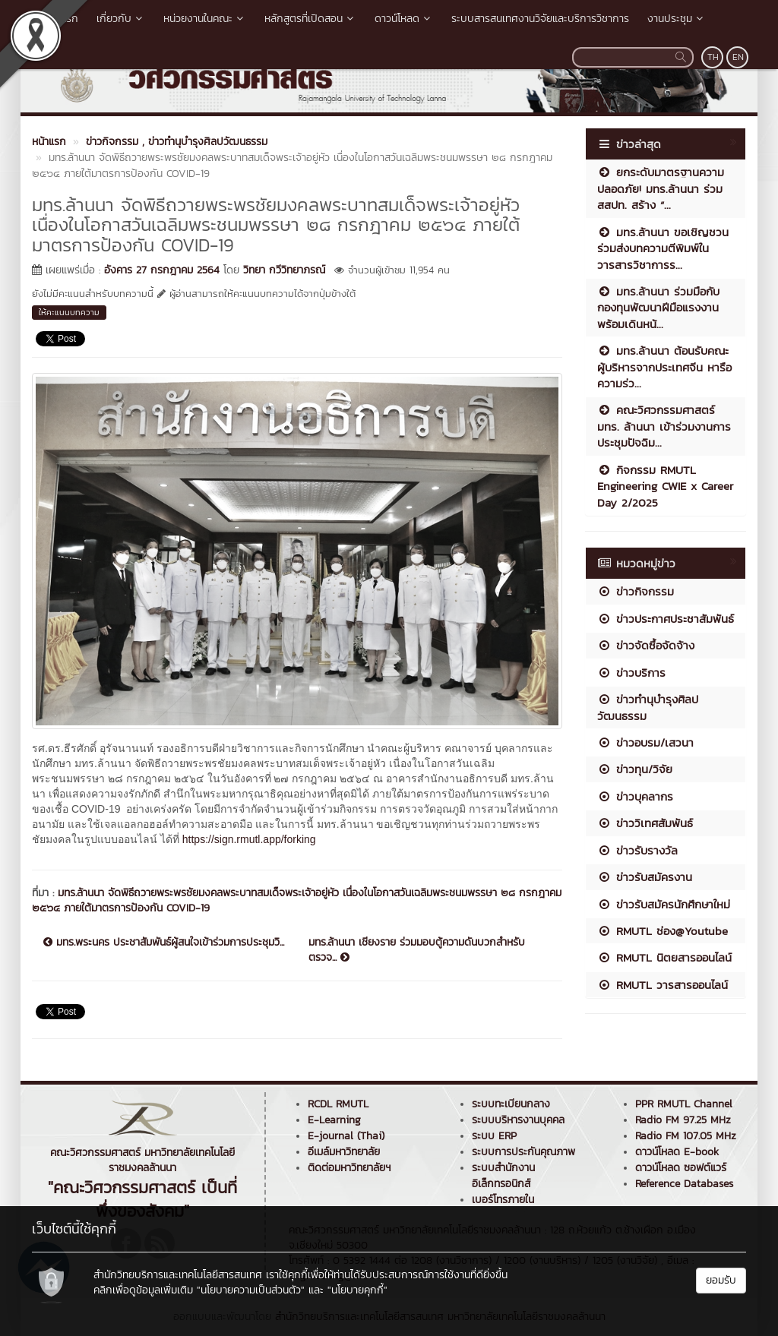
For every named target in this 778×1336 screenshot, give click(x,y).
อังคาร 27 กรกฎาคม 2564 (162, 270)
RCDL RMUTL (338, 1104)
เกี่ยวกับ (120, 19)
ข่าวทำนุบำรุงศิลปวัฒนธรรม (647, 707)
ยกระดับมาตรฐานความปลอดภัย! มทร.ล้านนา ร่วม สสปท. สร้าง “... (660, 188)
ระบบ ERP (494, 1136)
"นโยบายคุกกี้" (357, 1290)
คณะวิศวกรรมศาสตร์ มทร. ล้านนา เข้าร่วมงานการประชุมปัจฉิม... (664, 426)
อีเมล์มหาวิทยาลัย (344, 1152)
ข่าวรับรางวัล (637, 850)
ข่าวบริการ (631, 672)
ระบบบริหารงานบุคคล (518, 1120)
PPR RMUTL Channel (683, 1104)
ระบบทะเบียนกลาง (511, 1104)
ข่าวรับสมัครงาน (644, 877)
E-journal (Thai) (346, 1136)
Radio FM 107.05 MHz (685, 1136)
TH (713, 57)
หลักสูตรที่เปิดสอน (310, 19)
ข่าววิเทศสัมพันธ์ (645, 823)
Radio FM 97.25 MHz (683, 1120)
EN (738, 57)
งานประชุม (676, 19)
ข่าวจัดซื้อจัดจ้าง (645, 645)
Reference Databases (684, 1184)
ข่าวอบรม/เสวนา (645, 742)
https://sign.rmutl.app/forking (249, 839)
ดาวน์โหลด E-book (677, 1152)
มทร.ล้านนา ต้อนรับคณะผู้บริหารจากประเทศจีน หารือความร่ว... (664, 367)
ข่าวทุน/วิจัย (634, 769)
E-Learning (334, 1120)
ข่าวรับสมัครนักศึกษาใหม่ (663, 904)
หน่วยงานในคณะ (204, 19)
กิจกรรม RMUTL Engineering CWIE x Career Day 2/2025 (665, 486)
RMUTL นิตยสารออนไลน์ (664, 957)
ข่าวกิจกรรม (635, 591)
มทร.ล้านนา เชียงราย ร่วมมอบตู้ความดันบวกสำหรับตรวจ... (416, 950)
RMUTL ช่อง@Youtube (662, 931)
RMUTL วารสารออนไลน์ (662, 984)
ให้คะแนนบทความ (69, 312)
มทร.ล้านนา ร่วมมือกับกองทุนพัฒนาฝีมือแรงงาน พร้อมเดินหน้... (658, 308)
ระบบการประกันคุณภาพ (523, 1152)
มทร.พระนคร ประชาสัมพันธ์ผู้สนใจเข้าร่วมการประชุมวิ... (163, 942)
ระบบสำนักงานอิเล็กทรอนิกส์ (503, 1176)
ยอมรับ (721, 1280)
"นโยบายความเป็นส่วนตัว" (251, 1290)
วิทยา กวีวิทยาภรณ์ (284, 270)
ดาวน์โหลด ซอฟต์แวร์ (680, 1168)
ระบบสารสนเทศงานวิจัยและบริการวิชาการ (540, 19)
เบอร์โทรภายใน (503, 1200)
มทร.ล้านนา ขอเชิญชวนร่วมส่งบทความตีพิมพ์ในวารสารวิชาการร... (663, 248)
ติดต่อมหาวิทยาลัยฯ (349, 1168)
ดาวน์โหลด (404, 19)
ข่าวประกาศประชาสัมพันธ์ (665, 618)
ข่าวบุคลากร (635, 796)
